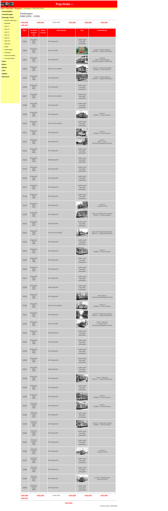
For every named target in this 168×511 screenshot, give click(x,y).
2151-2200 (72, 22)
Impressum (5, 77)
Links (3, 70)
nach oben (68, 503)
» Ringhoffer (7, 23)
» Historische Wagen (9, 55)
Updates (4, 73)
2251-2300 (104, 22)
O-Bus (4, 61)
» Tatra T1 (6, 26)
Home (2, 8)
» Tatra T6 (6, 35)
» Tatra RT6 (7, 43)
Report (4, 64)
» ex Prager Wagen (9, 58)
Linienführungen (7, 14)
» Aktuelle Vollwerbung (10, 20)
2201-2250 (88, 22)
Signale (4, 67)
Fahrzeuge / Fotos (8, 17)
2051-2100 (40, 22)
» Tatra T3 (6, 32)
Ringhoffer (18, 8)
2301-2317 (24, 25)
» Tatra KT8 (7, 41)
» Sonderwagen (8, 49)
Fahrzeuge (9, 8)
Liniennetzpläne (7, 11)
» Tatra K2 (6, 38)
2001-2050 (24, 22)
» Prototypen (7, 52)
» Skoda (6, 46)
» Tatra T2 (6, 29)
